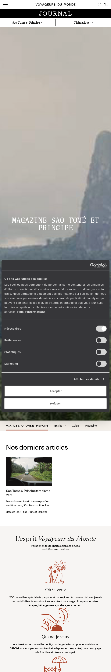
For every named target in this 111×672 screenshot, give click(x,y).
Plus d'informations (31, 311)
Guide (75, 425)
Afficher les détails (86, 379)
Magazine (91, 425)
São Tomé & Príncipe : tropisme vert (28, 492)
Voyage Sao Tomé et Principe (27, 425)
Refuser (55, 403)
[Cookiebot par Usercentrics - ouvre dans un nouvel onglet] (90, 265)
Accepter (55, 391)
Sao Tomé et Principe (35, 512)
